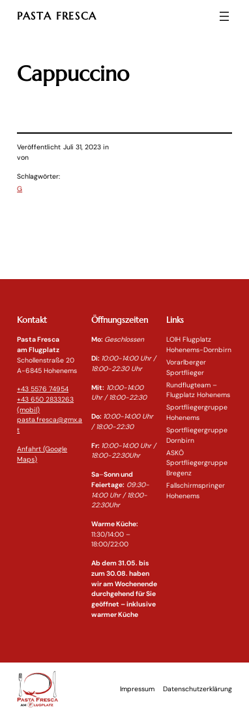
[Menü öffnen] (224, 16)
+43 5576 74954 (42, 389)
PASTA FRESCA (57, 16)
